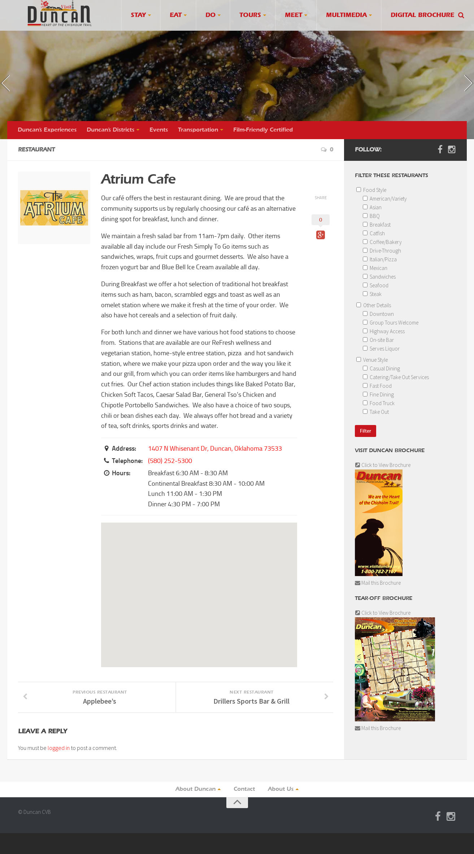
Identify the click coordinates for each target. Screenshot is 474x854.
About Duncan (195, 789)
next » (458, 76)
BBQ (371, 216)
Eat (176, 15)
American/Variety (385, 198)
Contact (244, 789)
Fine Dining (378, 394)
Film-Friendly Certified (263, 130)
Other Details (373, 305)
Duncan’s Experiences (47, 130)
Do (210, 15)
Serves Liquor (381, 348)
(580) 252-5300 (170, 461)
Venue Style (372, 359)
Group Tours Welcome (390, 322)
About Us (280, 789)
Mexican (375, 268)
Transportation (198, 130)
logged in (59, 747)
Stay (138, 15)
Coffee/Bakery (382, 242)
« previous (15, 89)
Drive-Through (382, 250)
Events (158, 130)
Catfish (374, 233)
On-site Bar (378, 339)
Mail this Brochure (378, 582)
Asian (372, 207)
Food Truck (379, 403)
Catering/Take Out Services (396, 377)
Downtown (378, 313)
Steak (372, 294)
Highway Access (384, 331)
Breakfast (377, 224)
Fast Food (377, 385)
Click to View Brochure (382, 465)
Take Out (376, 411)
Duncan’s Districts (110, 130)
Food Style (371, 189)
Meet (293, 15)
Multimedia (346, 15)
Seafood (375, 285)
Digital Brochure (422, 15)
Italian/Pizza (380, 259)
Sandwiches (379, 276)
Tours (250, 15)
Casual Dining (381, 368)
